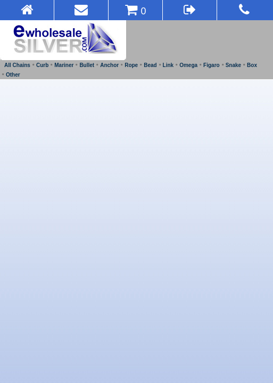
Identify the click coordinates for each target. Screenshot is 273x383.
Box (252, 65)
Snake (233, 65)
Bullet (86, 65)
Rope (131, 65)
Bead (150, 65)
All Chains (17, 65)
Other (13, 75)
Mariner (63, 65)
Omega (188, 65)
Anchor (109, 65)
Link (168, 65)
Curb (42, 65)
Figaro (211, 65)
